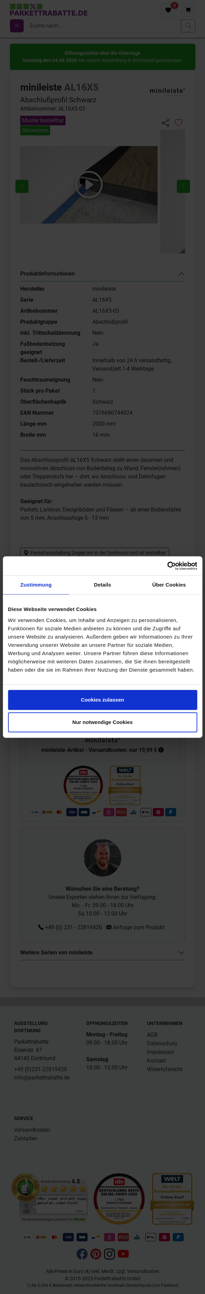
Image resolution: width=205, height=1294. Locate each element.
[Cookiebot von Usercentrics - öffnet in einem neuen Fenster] (167, 565)
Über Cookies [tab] (169, 585)
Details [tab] (102, 585)
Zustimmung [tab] (36, 585)
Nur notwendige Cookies (102, 722)
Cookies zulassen (102, 700)
